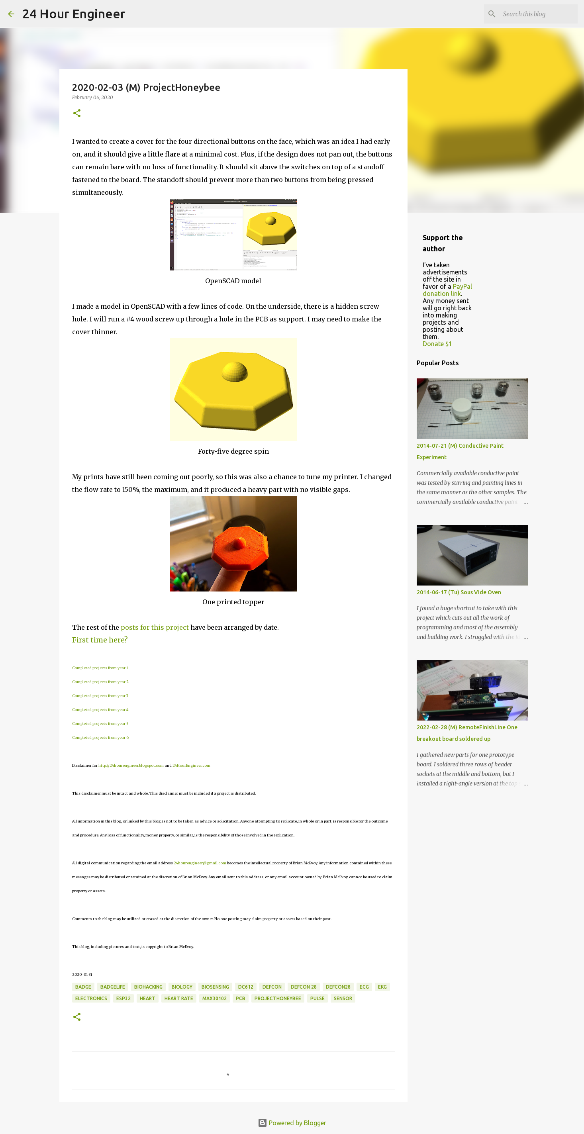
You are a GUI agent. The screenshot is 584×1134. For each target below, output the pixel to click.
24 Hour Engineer (73, 13)
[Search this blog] (536, 14)
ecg (364, 986)
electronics (91, 998)
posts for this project (155, 627)
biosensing (215, 986)
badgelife (112, 986)
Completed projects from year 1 (100, 668)
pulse (317, 998)
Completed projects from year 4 (100, 709)
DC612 (245, 986)
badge (83, 986)
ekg (382, 986)
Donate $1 (437, 343)
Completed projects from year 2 (100, 682)
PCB (240, 998)
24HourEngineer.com (191, 765)
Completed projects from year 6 (100, 737)
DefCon (272, 986)
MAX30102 (214, 998)
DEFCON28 (338, 986)
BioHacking (148, 986)
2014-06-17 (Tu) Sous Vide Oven (459, 592)
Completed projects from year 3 (100, 695)
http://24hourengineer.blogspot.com (131, 765)
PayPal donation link (447, 290)
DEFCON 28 (304, 986)
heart (147, 998)
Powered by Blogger (292, 1122)
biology (182, 986)
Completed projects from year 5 (100, 723)
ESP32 (123, 998)
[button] (77, 113)
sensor (343, 998)
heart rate (179, 998)
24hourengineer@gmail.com (200, 863)
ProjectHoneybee (278, 998)
